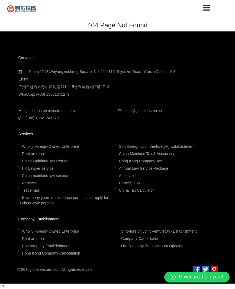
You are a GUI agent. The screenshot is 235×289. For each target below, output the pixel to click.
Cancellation (129, 183)
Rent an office (33, 154)
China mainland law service (45, 176)
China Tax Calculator (136, 190)
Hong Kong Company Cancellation (51, 253)
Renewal (29, 183)
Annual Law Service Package (143, 168)
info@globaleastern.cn (144, 110)
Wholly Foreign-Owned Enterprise (50, 146)
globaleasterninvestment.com (50, 110)
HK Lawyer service (37, 168)
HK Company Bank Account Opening (152, 246)
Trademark (31, 190)
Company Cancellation (140, 238)
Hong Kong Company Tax (140, 161)
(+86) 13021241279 (42, 118)
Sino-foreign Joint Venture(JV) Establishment (157, 146)
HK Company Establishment (45, 246)
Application (128, 176)
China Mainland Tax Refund (45, 161)
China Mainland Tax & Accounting (147, 154)
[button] (197, 277)
